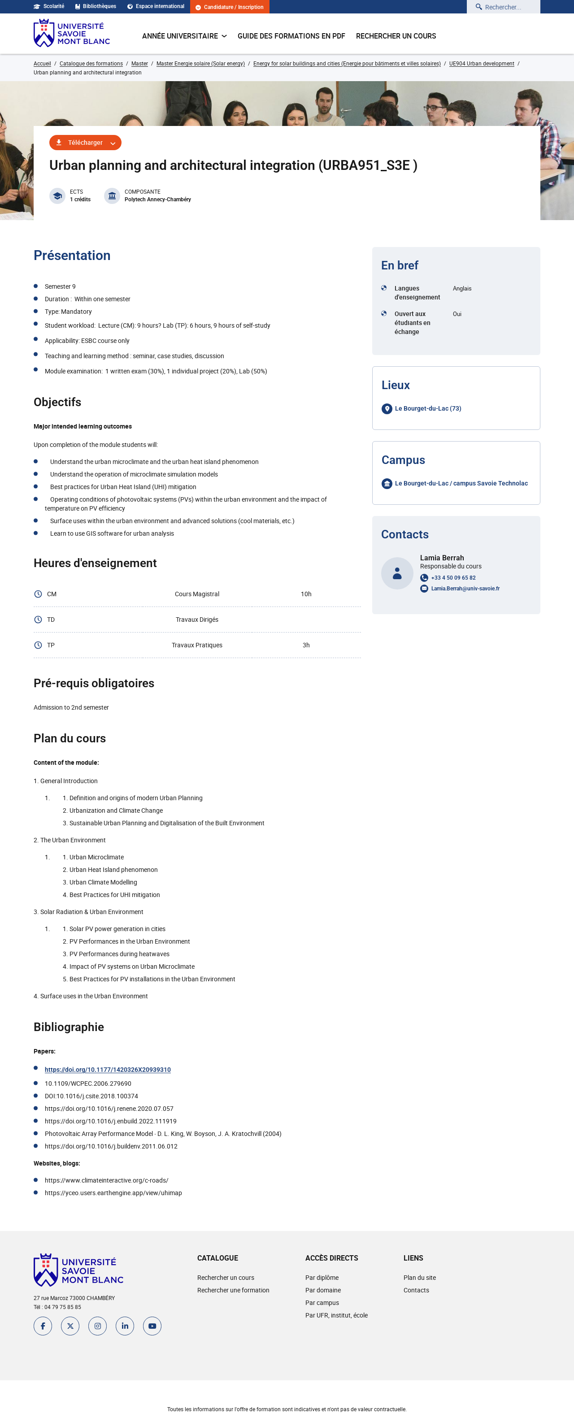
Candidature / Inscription (230, 7)
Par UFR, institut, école (336, 1315)
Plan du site (420, 1277)
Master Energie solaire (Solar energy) (201, 63)
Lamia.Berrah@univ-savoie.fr (465, 588)
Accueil (42, 63)
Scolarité (49, 6)
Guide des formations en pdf (291, 36)
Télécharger (85, 142)
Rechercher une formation (233, 1290)
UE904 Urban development (481, 63)
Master (139, 63)
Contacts (416, 1290)
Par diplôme (322, 1277)
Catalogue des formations (91, 63)
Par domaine (323, 1290)
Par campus (322, 1302)
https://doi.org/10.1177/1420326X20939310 (108, 1069)
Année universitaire (184, 36)
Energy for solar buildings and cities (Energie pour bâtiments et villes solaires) (347, 63)
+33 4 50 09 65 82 (453, 578)
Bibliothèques (96, 6)
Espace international (156, 6)
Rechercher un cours (396, 36)
